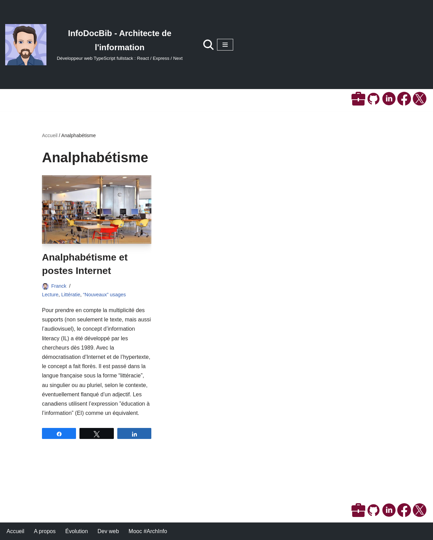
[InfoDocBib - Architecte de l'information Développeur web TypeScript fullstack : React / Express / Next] (97, 44)
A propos (45, 531)
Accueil (49, 135)
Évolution (76, 531)
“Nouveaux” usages (104, 294)
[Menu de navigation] (225, 45)
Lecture (50, 294)
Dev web (108, 531)
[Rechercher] (208, 45)
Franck (58, 286)
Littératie (70, 294)
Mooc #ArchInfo (148, 531)
